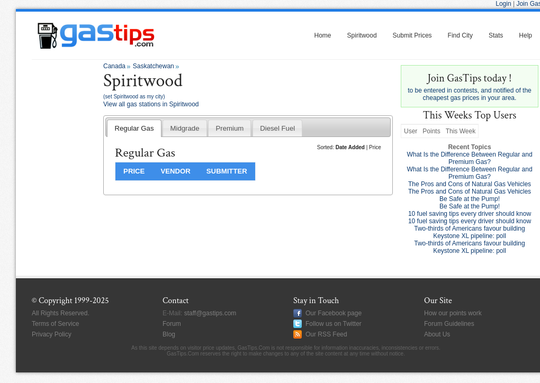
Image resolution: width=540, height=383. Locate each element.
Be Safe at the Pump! (469, 199)
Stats (496, 35)
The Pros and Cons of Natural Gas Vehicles (469, 184)
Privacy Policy (51, 334)
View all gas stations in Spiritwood (151, 104)
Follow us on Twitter (333, 323)
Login (503, 3)
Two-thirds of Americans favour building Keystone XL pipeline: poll (469, 232)
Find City (460, 35)
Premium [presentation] (229, 128)
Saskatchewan (153, 66)
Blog (169, 334)
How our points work (453, 313)
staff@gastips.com (210, 313)
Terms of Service (55, 323)
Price (375, 147)
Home (322, 35)
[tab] (134, 128)
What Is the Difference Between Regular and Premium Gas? (469, 158)
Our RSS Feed (326, 334)
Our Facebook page (333, 313)
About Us (437, 334)
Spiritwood (362, 35)
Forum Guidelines (449, 323)
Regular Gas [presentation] (134, 128)
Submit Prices (412, 35)
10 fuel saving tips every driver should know (469, 213)
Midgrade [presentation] (184, 128)
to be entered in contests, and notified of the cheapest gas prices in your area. (470, 87)
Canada (114, 66)
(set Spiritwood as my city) (134, 96)
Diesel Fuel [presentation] (277, 128)
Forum (172, 323)
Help (525, 35)
